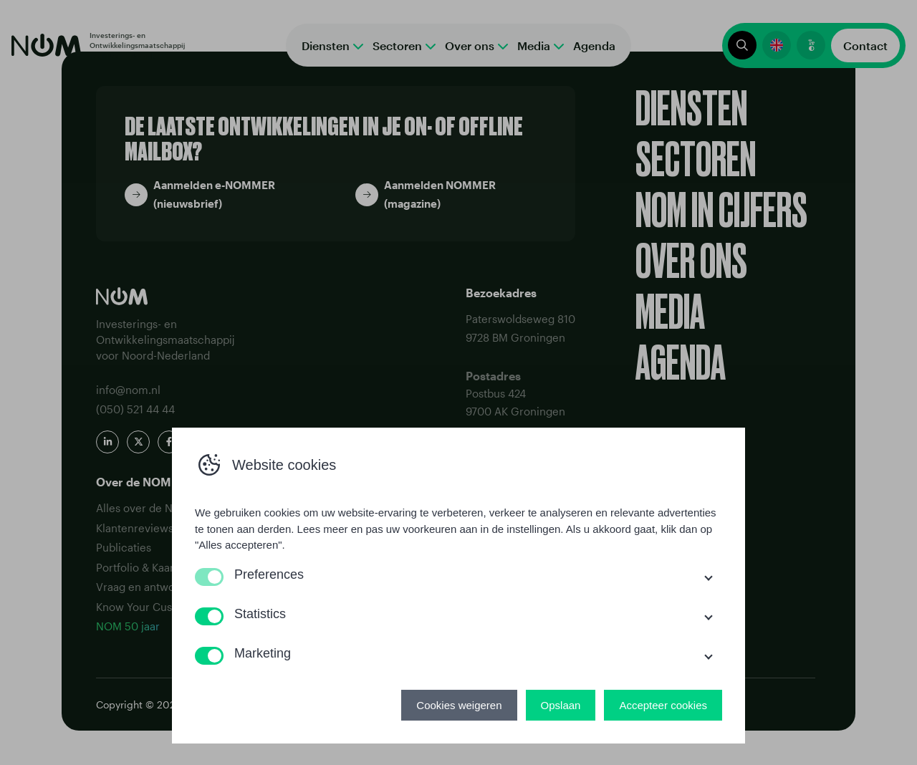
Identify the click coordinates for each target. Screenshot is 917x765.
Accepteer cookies (663, 705)
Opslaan (561, 705)
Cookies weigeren (458, 705)
